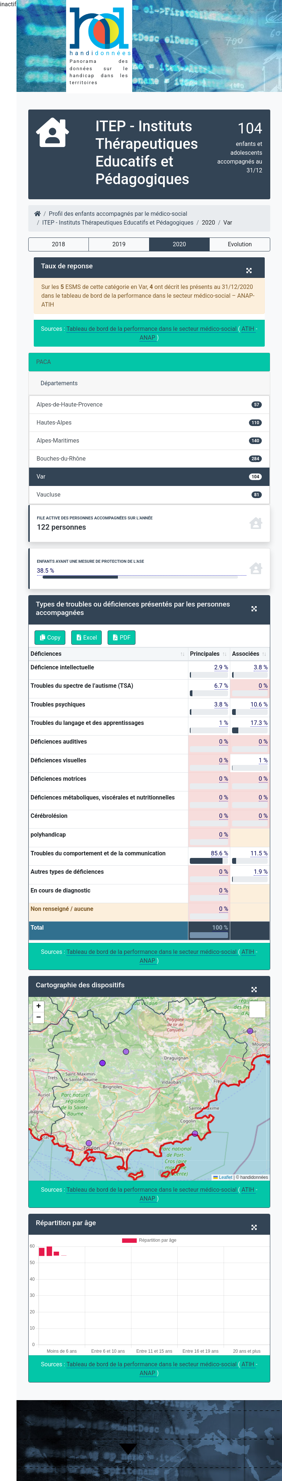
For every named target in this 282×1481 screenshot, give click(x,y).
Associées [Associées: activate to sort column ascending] (245, 653)
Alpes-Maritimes (149, 440)
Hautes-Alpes (149, 422)
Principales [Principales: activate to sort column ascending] (205, 653)
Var (149, 476)
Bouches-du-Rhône (149, 458)
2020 (179, 244)
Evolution (240, 244)
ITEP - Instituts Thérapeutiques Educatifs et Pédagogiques (118, 222)
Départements (59, 383)
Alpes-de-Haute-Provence (149, 404)
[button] (38, 1006)
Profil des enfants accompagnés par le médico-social (118, 213)
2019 (119, 244)
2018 (58, 244)
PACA (43, 361)
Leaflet (222, 1177)
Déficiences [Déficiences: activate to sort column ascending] (45, 653)
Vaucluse (149, 494)
